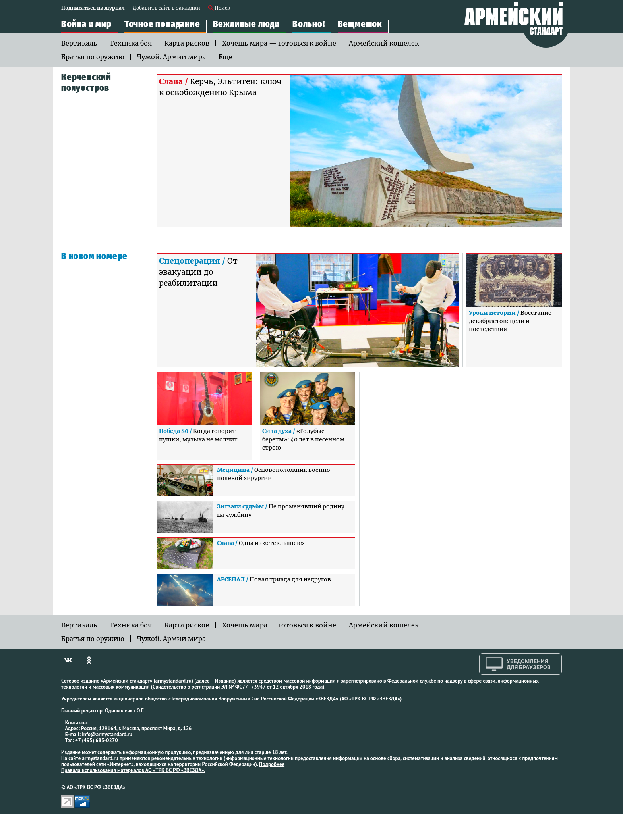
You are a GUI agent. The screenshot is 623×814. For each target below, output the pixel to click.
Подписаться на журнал (93, 8)
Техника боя (131, 43)
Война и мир (86, 24)
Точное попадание (162, 24)
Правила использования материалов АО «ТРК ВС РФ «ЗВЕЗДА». (133, 770)
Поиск (222, 8)
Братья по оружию (92, 56)
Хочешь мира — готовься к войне (279, 43)
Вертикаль (79, 43)
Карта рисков (186, 43)
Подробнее (271, 764)
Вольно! (308, 24)
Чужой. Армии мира (171, 56)
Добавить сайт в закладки (166, 8)
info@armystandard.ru (107, 734)
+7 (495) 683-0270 (96, 740)
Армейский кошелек (384, 43)
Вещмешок (360, 24)
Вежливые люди (246, 24)
